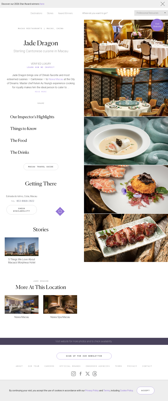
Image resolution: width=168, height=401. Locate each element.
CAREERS (49, 366)
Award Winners (65, 13)
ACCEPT (145, 390)
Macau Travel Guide (40, 166)
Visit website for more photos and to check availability (84, 341)
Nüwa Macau (56, 79)
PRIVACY (132, 366)
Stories (50, 13)
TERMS (118, 366)
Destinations (36, 13)
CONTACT (147, 366)
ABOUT (19, 366)
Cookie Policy (126, 390)
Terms (106, 390)
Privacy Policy (92, 390)
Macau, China (55, 28)
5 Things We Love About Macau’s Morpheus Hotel (21, 261)
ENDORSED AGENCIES (98, 366)
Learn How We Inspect (41, 67)
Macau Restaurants (30, 28)
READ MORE (41, 91)
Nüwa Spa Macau (60, 317)
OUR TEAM (33, 366)
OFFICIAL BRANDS (70, 366)
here (42, 4)
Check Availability (21, 209)
